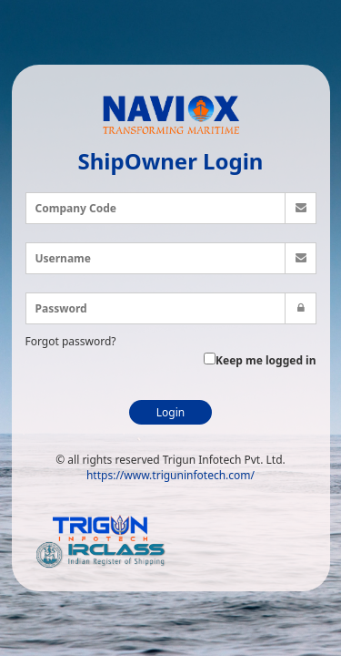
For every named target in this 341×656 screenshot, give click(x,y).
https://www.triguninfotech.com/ (170, 475)
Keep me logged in (260, 360)
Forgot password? (70, 341)
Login (170, 412)
